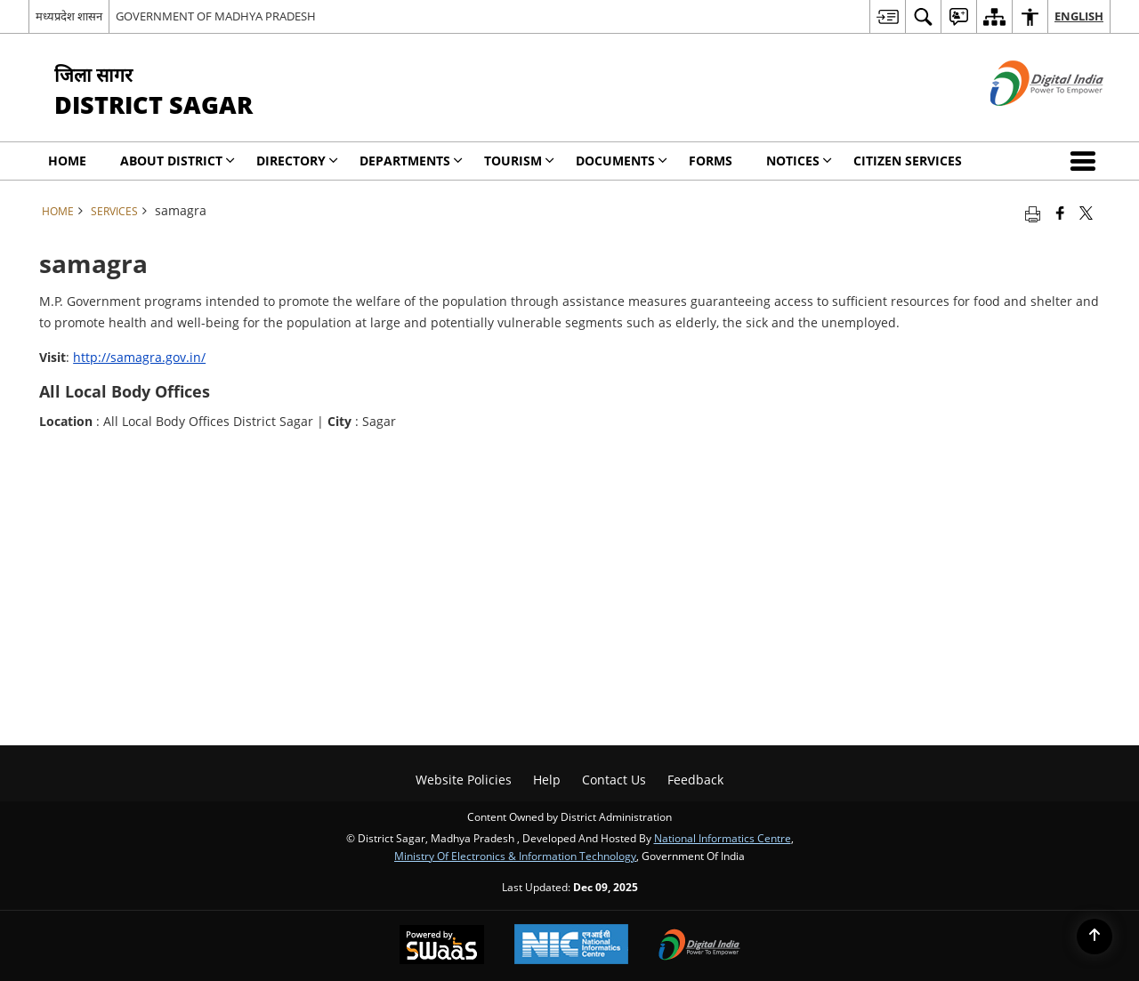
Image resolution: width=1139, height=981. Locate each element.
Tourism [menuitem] (519, 160)
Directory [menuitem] (297, 160)
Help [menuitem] (547, 779)
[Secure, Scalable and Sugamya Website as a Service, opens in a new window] (441, 946)
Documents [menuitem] (621, 160)
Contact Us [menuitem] (614, 779)
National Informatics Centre (722, 838)
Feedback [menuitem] (695, 779)
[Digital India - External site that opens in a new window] (1024, 120)
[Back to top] (1094, 936)
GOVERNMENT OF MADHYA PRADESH (216, 16)
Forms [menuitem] (710, 160)
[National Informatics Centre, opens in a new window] (571, 946)
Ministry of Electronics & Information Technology (515, 855)
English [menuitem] (1078, 16)
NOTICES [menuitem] (799, 160)
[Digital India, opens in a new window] (699, 946)
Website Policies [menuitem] (464, 779)
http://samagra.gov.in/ (139, 357)
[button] (1086, 161)
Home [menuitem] (67, 160)
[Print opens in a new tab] (1033, 212)
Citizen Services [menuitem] (907, 160)
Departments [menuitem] (411, 160)
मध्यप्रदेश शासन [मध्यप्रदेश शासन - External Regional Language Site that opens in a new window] (69, 16)
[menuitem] (887, 16)
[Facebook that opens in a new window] (1060, 212)
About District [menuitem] (177, 160)
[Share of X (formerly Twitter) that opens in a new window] (1086, 212)
